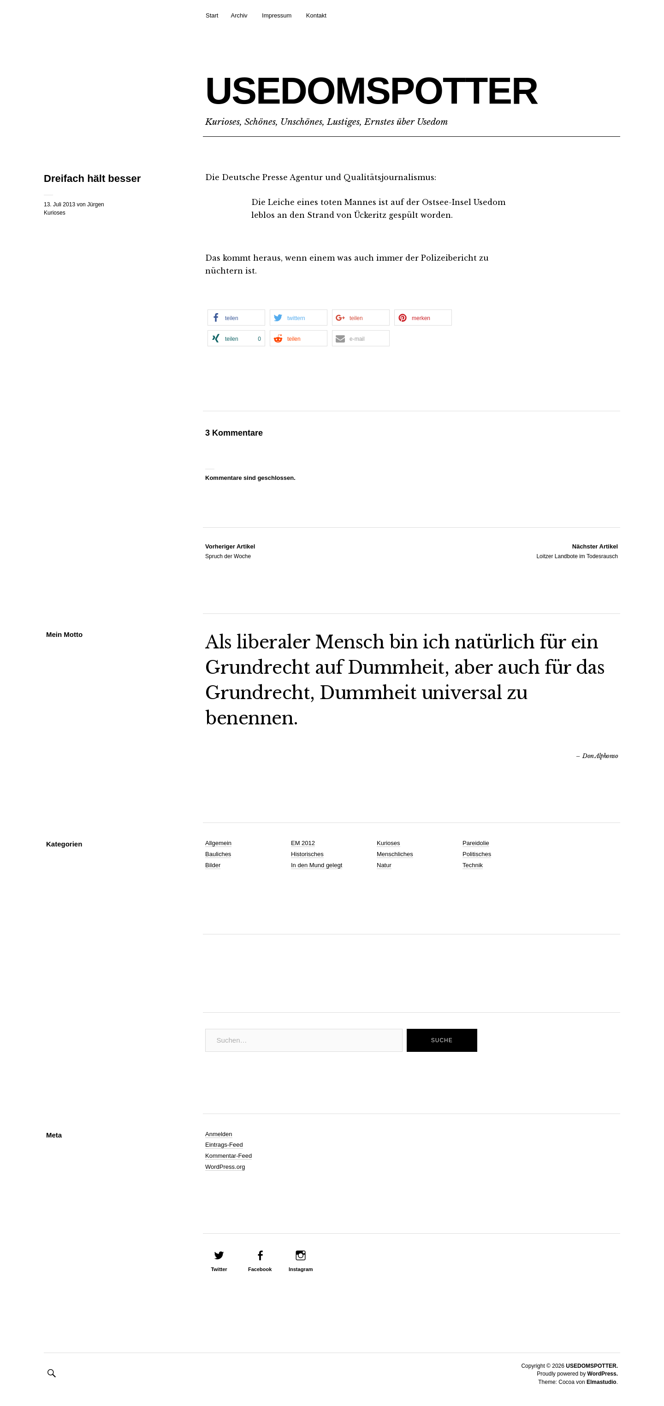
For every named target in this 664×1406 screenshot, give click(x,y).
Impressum (276, 15)
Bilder (212, 865)
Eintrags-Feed (224, 1144)
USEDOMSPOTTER (371, 90)
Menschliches (395, 854)
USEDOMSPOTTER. (592, 1366)
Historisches (307, 854)
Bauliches (218, 854)
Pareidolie (475, 843)
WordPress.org (225, 1166)
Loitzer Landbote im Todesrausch (577, 551)
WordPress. (602, 1374)
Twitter (219, 1269)
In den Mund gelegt (316, 865)
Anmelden (218, 1134)
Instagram (301, 1269)
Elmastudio (602, 1382)
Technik (472, 865)
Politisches (476, 854)
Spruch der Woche (230, 551)
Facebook (260, 1269)
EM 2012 (303, 843)
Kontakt (316, 15)
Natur (384, 865)
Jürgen (95, 204)
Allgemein (218, 843)
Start (212, 15)
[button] (236, 317)
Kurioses (54, 213)
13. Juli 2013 (59, 204)
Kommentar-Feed (228, 1155)
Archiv (239, 15)
